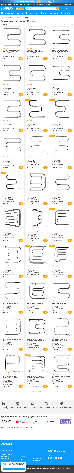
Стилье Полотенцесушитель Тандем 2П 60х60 (59, 383)
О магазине (41, 4)
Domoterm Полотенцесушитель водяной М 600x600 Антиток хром (60, 310)
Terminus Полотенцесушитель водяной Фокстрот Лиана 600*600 (36, 383)
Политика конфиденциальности (26, 457)
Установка (35, 4)
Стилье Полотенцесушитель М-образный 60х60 (60, 199)
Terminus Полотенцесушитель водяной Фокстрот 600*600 (11, 274)
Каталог (2, 17)
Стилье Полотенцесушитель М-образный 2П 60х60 (11, 310)
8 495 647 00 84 (7, 451)
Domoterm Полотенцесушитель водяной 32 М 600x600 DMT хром (11, 51)
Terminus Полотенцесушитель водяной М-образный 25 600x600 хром (35, 51)
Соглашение (24, 454)
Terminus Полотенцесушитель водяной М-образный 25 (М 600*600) (60, 51)
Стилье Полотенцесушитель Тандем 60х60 (10, 346)
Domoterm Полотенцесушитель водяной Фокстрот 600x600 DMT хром (35, 199)
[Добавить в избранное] (22, 45)
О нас (22, 451)
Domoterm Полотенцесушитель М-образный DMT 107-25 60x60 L (61, 162)
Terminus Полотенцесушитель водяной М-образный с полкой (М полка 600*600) (36, 237)
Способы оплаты (36, 460)
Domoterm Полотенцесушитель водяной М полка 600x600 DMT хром (12, 125)
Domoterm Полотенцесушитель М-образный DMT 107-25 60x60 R (36, 162)
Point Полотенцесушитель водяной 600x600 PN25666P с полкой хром (12, 237)
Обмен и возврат (36, 454)
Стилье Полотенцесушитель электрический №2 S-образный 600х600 (60, 346)
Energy (8, 434)
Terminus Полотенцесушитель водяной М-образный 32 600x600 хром (11, 88)
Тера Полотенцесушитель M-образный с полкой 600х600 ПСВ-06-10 (11, 199)
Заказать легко (36, 456)
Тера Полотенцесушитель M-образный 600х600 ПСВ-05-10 (34, 125)
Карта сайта (23, 459)
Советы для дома (37, 458)
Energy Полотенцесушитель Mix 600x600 (35, 310)
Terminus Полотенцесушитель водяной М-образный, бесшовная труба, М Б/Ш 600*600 (36, 346)
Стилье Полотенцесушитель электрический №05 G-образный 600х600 (11, 384)
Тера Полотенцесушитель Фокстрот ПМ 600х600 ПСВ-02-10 (59, 236)
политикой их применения (9, 466)
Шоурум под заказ (13, 4)
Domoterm (3, 434)
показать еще (37, 398)
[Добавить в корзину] (21, 60)
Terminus (25, 434)
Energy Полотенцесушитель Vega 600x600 (36, 274)
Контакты (48, 4)
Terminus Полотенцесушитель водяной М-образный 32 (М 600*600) (60, 88)
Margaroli (15, 434)
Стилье (31, 434)
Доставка (22, 4)
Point (20, 434)
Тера (36, 434)
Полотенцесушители (11, 17)
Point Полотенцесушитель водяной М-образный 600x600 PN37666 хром (34, 88)
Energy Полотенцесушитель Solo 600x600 (60, 125)
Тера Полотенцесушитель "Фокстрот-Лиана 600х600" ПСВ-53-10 (61, 274)
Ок (13, 469)
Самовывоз (28, 4)
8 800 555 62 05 (7, 455)
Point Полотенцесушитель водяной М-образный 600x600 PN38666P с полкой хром (10, 162)
